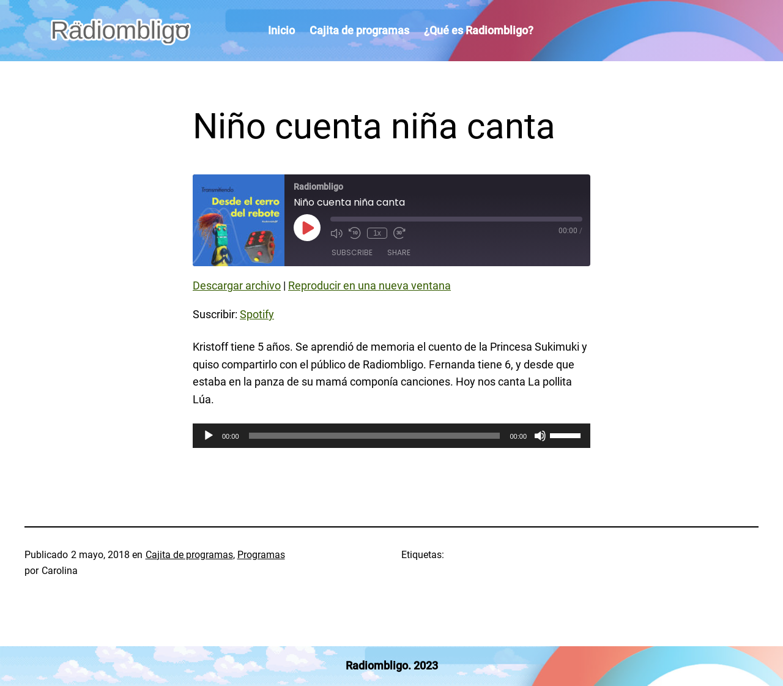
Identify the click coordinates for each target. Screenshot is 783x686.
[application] (391, 435)
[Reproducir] (208, 436)
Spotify (257, 314)
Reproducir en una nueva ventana (369, 285)
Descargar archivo (237, 285)
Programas (261, 555)
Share (398, 252)
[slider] (374, 436)
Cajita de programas (189, 555)
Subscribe (352, 252)
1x (377, 233)
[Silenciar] (540, 436)
